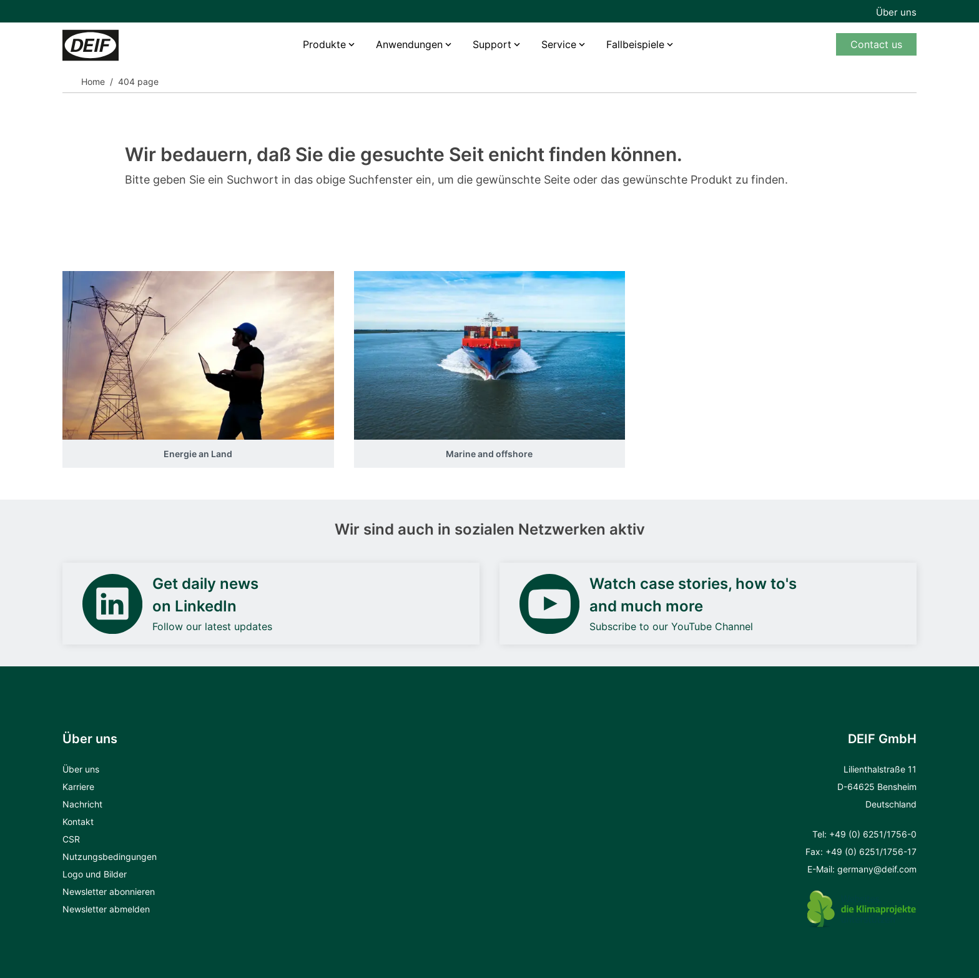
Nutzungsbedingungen (109, 856)
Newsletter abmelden (106, 909)
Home (93, 81)
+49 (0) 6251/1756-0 (873, 834)
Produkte (324, 44)
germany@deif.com (877, 869)
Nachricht (82, 804)
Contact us (876, 44)
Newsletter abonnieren (108, 891)
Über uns (896, 12)
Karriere (78, 786)
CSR (71, 839)
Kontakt (78, 821)
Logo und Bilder (94, 874)
